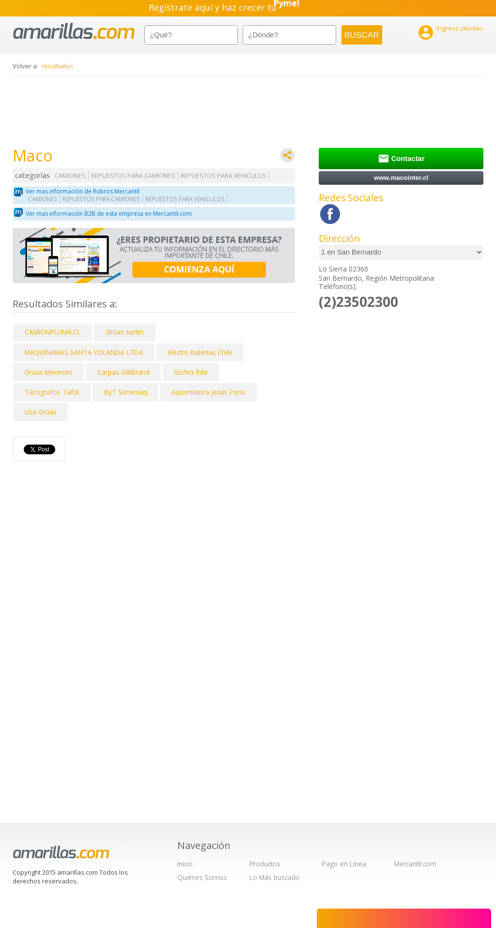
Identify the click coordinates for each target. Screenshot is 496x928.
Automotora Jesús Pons (208, 392)
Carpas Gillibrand (123, 372)
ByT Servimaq (125, 392)
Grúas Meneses (49, 372)
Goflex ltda (190, 372)
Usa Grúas (41, 411)
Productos (264, 863)
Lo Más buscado (274, 877)
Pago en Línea (344, 863)
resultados (58, 66)
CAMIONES (70, 176)
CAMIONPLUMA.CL (53, 331)
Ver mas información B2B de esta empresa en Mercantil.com (109, 213)
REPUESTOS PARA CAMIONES (133, 176)
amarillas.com (74, 31)
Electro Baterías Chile (200, 352)
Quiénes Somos (202, 877)
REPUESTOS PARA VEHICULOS (223, 176)
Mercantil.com (415, 863)
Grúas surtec (125, 331)
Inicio (185, 863)
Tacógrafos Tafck (52, 392)
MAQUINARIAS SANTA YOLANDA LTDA (84, 352)
